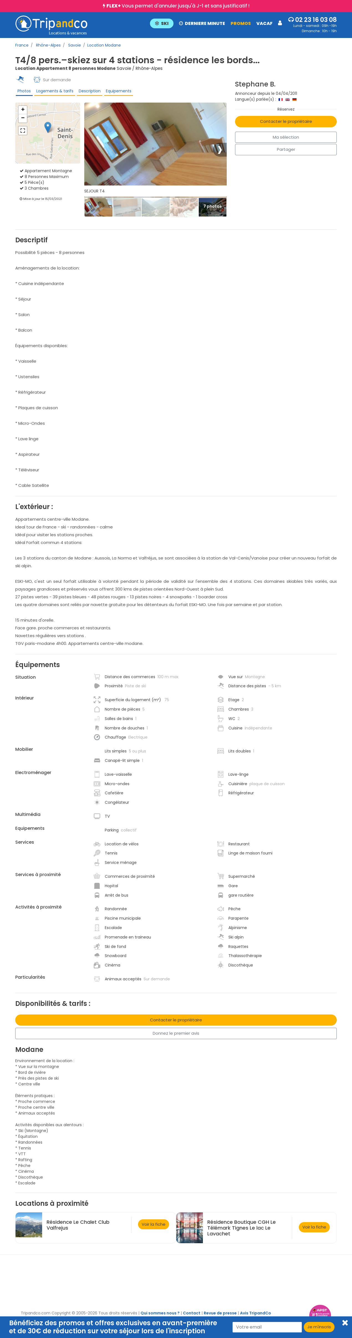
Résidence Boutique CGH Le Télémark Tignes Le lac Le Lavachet (241, 1231)
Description (88, 92)
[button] (216, 23)
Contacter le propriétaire (286, 121)
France (22, 45)
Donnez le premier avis (176, 1036)
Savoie (74, 45)
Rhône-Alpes (48, 45)
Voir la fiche (153, 1227)
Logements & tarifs (53, 92)
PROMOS (241, 23)
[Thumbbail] (98, 210)
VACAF (264, 23)
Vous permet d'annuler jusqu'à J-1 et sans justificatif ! (177, 5)
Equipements (116, 92)
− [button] (23, 121)
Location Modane (104, 45)
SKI (162, 23)
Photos (23, 92)
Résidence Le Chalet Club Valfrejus (78, 1228)
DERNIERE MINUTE (202, 23)
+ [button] (23, 113)
